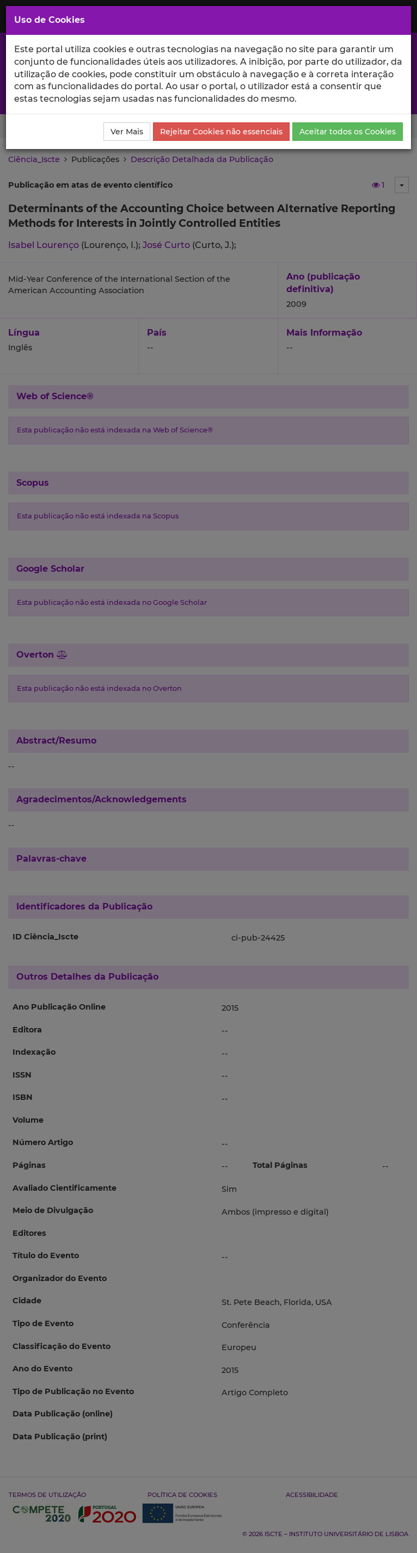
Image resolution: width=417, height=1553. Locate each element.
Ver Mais (127, 132)
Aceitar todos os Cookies (347, 132)
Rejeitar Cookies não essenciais (221, 132)
